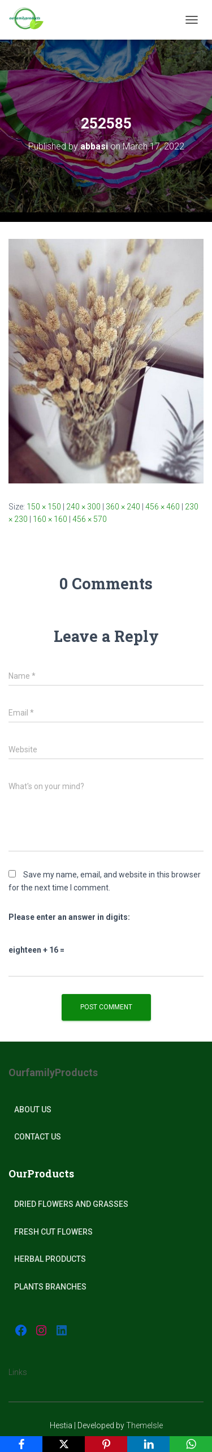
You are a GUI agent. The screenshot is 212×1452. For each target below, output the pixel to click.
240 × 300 (83, 506)
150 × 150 (44, 506)
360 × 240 (123, 506)
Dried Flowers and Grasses (71, 1204)
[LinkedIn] (148, 1444)
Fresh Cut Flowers (53, 1231)
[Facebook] (21, 1444)
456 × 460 (162, 506)
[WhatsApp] (191, 1444)
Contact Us (37, 1136)
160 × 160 (50, 519)
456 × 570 (89, 519)
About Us (32, 1109)
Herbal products (50, 1258)
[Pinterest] (106, 1444)
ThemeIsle (144, 1425)
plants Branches (50, 1286)
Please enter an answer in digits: (69, 917)
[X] (63, 1444)
